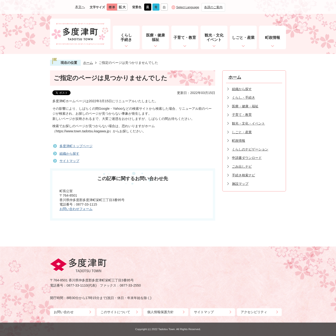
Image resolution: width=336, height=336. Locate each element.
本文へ (80, 7)
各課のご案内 (213, 7)
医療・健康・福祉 (245, 106)
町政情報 (238, 140)
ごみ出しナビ (242, 166)
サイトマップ (69, 161)
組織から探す (69, 153)
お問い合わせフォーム (75, 209)
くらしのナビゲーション (250, 149)
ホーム (88, 63)
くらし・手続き (243, 97)
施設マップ (240, 184)
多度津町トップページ (75, 146)
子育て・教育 (242, 115)
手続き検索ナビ (243, 175)
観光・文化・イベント (248, 123)
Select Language (187, 7)
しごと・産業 (242, 132)
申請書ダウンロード (247, 158)
